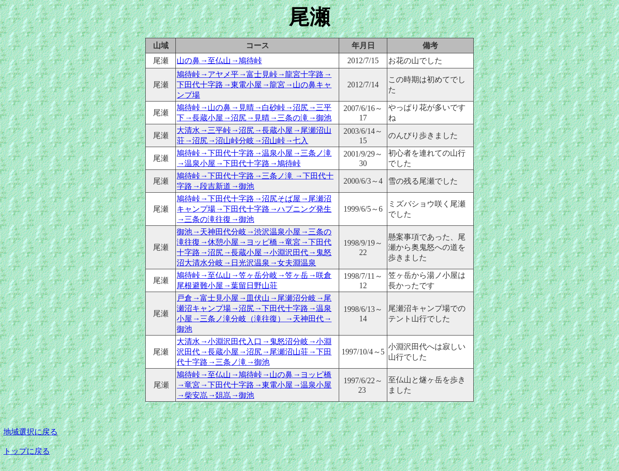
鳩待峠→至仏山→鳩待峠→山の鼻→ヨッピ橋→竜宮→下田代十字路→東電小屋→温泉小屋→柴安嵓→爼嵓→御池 (254, 385)
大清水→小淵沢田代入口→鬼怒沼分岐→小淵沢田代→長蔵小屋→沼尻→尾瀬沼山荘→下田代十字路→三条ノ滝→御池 (254, 351)
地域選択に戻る (30, 432)
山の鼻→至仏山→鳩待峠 (219, 60)
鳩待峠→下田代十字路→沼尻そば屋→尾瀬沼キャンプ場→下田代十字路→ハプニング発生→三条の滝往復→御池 (254, 209)
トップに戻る (26, 451)
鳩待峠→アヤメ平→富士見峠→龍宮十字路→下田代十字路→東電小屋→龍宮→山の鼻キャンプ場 (254, 84)
